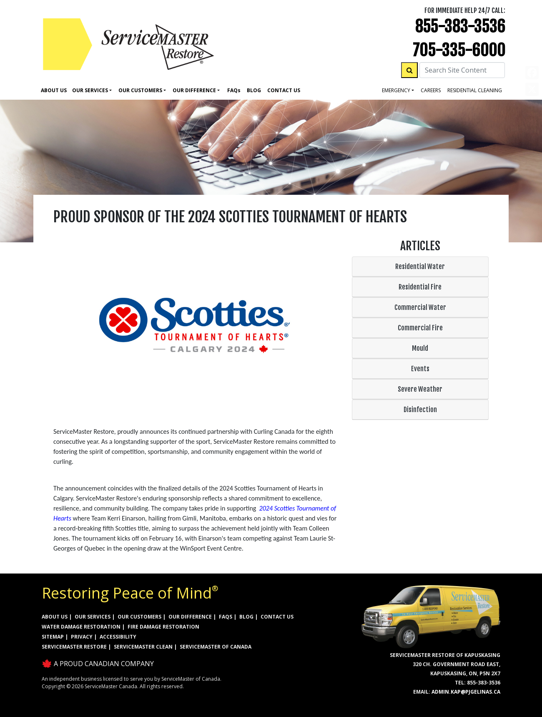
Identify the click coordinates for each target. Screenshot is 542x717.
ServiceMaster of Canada (215, 646)
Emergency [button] (396, 90)
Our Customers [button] (140, 90)
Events (420, 369)
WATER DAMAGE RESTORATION (81, 626)
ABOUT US (55, 616)
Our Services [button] (90, 90)
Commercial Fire (420, 328)
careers (431, 90)
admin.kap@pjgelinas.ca (466, 691)
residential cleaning (474, 90)
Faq (234, 90)
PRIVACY (82, 636)
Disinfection (420, 409)
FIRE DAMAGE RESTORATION (163, 626)
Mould (420, 348)
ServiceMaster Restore (74, 646)
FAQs (225, 616)
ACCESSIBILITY (118, 636)
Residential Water (420, 266)
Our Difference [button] (194, 90)
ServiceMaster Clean (143, 646)
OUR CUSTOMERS (139, 616)
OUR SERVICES (92, 616)
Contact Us (283, 90)
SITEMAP (53, 636)
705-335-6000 (459, 50)
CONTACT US (277, 616)
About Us (54, 90)
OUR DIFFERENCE (190, 616)
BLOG (246, 616)
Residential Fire (420, 287)
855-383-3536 (460, 26)
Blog (254, 90)
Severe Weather (420, 389)
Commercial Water (420, 307)
